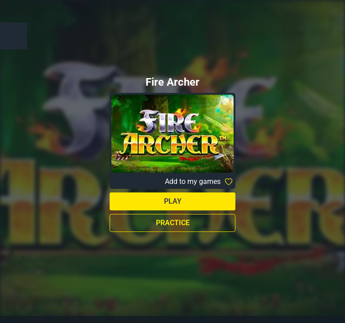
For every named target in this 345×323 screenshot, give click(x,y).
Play (172, 201)
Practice (173, 222)
